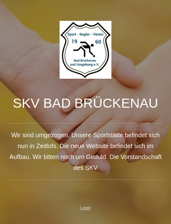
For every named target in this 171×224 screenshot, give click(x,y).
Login (85, 207)
